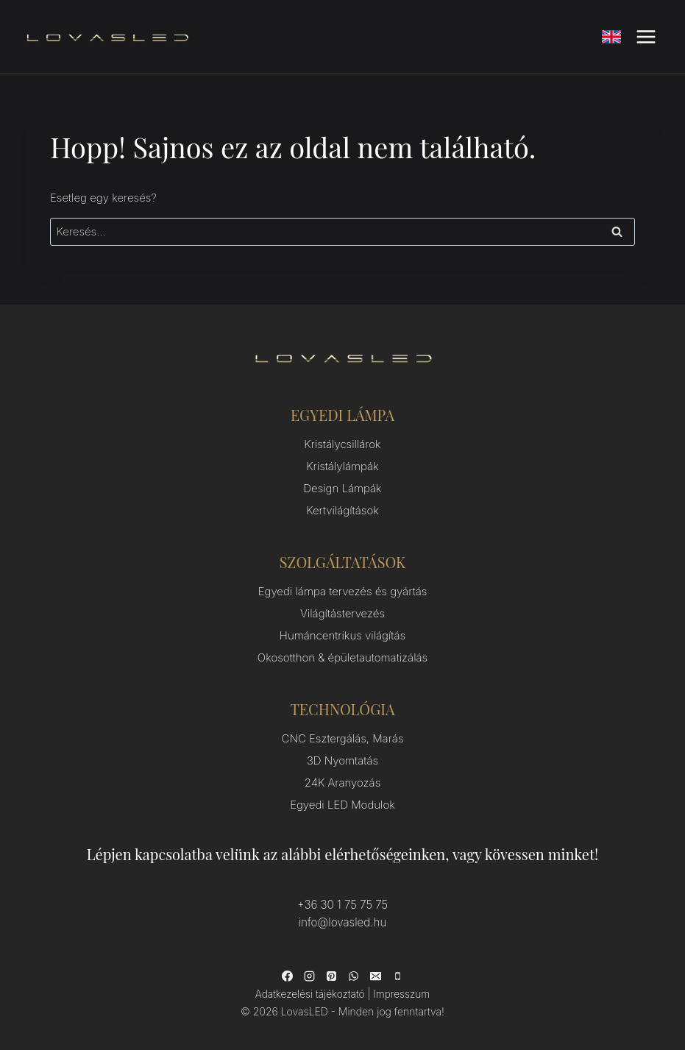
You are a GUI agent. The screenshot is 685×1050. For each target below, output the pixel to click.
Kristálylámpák (342, 466)
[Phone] (398, 976)
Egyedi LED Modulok (342, 805)
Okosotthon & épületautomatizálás (342, 657)
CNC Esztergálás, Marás (343, 738)
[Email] (376, 976)
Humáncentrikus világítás (342, 635)
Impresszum (401, 994)
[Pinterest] (332, 976)
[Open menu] (645, 36)
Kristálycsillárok (342, 444)
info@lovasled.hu (342, 922)
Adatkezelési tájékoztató (310, 994)
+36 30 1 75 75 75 (343, 905)
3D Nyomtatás (342, 760)
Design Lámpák (342, 488)
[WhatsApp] (354, 976)
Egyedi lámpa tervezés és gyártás (342, 591)
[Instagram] (310, 976)
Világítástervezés (342, 613)
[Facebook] (288, 976)
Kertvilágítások (342, 510)
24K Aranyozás (343, 783)
